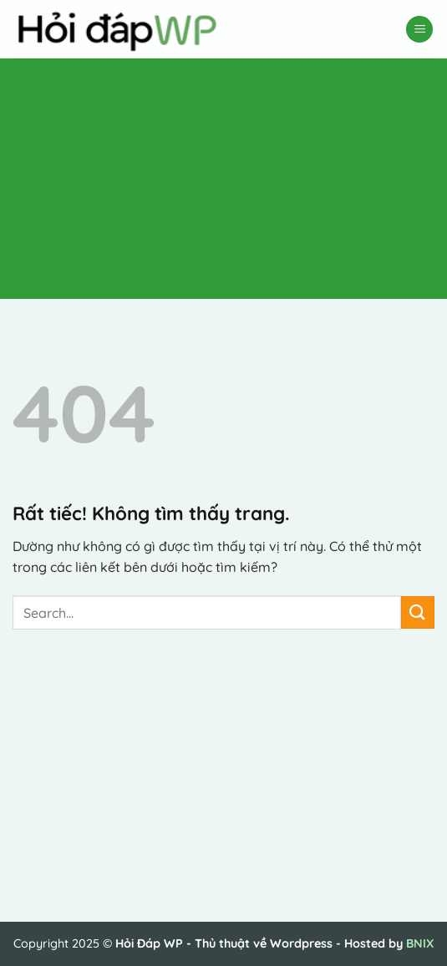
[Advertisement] (217, 175)
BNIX (420, 943)
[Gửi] (417, 612)
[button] (419, 29)
